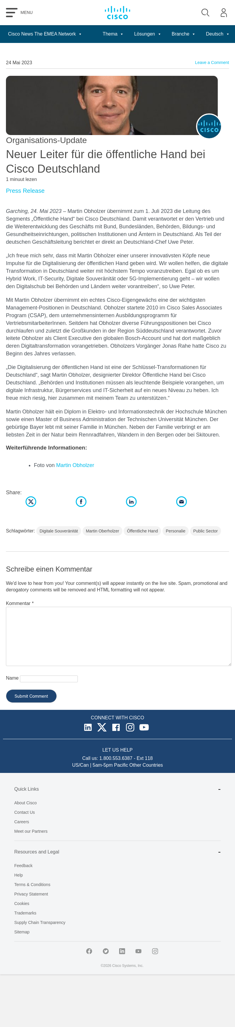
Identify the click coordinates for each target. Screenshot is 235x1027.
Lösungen (147, 34)
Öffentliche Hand (142, 531)
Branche (184, 34)
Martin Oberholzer (102, 531)
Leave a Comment (212, 62)
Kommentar (20, 603)
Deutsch (218, 34)
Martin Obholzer (75, 465)
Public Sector (205, 531)
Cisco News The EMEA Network (45, 34)
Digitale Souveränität (59, 531)
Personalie (175, 531)
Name (12, 678)
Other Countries (146, 765)
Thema (113, 34)
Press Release (25, 190)
